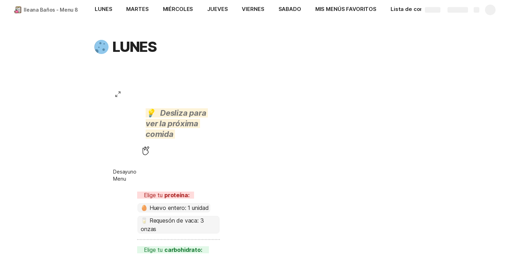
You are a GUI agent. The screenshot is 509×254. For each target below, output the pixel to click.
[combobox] (174, 207)
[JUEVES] (217, 10)
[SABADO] (289, 10)
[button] (101, 47)
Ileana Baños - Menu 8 (51, 10)
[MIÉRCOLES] (178, 10)
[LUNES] (103, 10)
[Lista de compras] (414, 10)
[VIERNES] (253, 10)
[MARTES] (137, 10)
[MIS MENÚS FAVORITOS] (346, 10)
